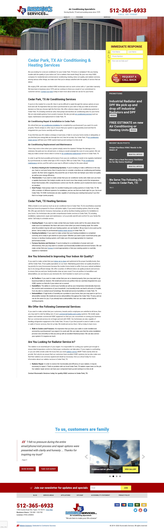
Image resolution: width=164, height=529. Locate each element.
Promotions (115, 93)
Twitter (135, 510)
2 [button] (113, 476)
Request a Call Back (129, 78)
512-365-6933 (128, 7)
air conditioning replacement (71, 153)
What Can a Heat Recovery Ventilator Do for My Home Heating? (126, 160)
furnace (50, 248)
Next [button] (144, 457)
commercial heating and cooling (70, 314)
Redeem (113, 115)
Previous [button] (86, 457)
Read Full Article (135, 154)
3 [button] (116, 476)
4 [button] (120, 476)
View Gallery (130, 469)
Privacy (2, 526)
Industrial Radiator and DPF (125, 107)
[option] (115, 457)
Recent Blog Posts (119, 143)
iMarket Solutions (26, 525)
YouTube (140, 510)
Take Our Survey (48, 469)
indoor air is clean (60, 261)
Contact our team (47, 91)
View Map (49, 510)
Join (126, 488)
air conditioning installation (51, 125)
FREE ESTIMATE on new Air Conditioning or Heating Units (126, 126)
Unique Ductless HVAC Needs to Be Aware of (125, 148)
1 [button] (110, 476)
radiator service (71, 352)
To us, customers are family (82, 429)
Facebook (145, 510)
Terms (5, 526)
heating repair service (65, 230)
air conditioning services (83, 114)
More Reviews (28, 469)
